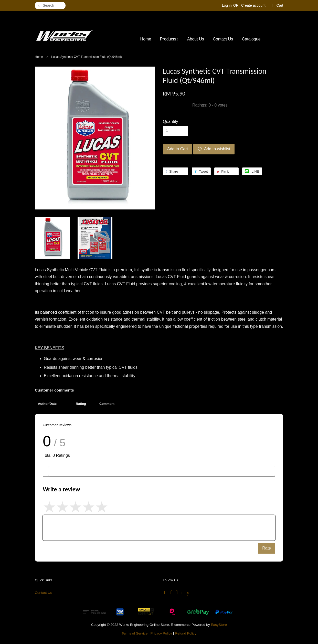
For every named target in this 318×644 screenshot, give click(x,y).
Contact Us (223, 39)
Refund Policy (185, 633)
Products (169, 39)
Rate (266, 548)
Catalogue (251, 39)
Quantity (170, 121)
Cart (280, 5)
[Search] (50, 5)
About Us (195, 39)
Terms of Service (134, 633)
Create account (253, 5)
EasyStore (219, 625)
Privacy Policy (161, 633)
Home (145, 39)
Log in (227, 5)
